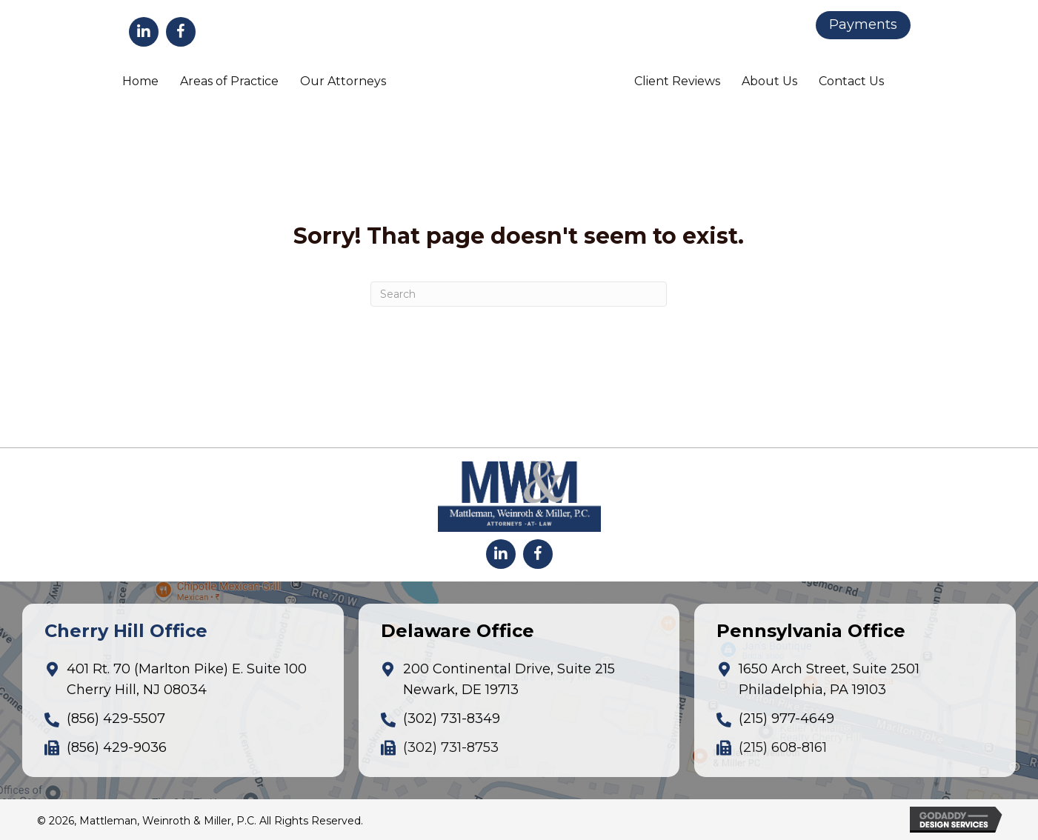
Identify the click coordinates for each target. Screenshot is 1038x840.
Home (140, 81)
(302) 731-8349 (451, 718)
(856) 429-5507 (116, 718)
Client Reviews (677, 81)
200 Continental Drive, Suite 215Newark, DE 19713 (509, 680)
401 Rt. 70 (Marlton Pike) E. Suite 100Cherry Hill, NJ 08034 (187, 680)
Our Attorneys (343, 81)
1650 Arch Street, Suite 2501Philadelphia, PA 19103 (829, 680)
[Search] (518, 294)
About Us (769, 81)
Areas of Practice (229, 81)
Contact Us (851, 81)
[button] (144, 32)
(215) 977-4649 (786, 718)
